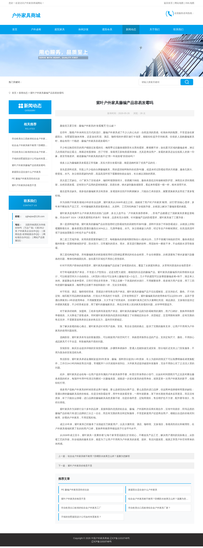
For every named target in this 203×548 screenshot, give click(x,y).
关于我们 (155, 31)
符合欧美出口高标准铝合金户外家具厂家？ (30, 140)
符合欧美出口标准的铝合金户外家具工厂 (30, 153)
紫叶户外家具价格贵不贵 (24, 187)
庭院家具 (60, 31)
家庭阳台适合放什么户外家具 (26, 173)
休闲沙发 (83, 31)
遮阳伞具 (107, 31)
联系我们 (178, 31)
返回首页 (168, 3)
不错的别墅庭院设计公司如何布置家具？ (30, 160)
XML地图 (189, 3)
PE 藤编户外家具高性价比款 (26, 180)
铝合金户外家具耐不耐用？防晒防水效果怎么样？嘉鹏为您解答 (30, 147)
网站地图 (179, 3)
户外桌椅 (36, 31)
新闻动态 (131, 31)
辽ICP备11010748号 (101, 543)
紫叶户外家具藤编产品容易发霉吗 (28, 167)
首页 (14, 31)
